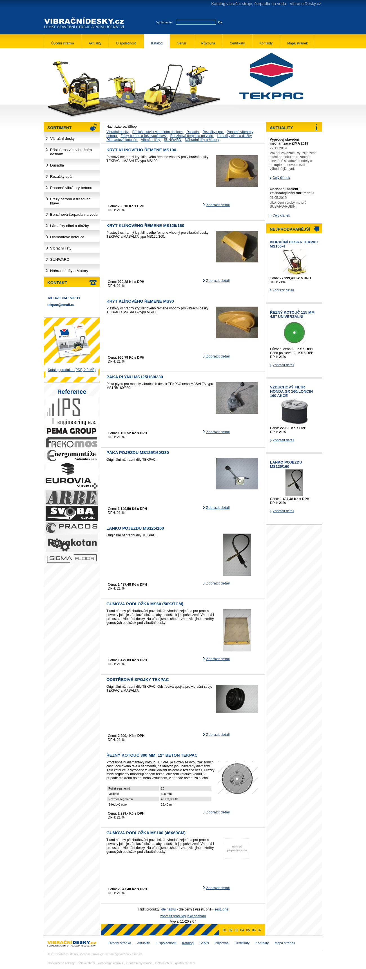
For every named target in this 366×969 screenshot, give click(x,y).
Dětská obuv (163, 963)
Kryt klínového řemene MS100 (141, 150)
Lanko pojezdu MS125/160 (135, 528)
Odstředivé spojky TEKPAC (137, 679)
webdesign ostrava (110, 963)
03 (236, 930)
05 (248, 930)
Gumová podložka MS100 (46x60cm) (146, 833)
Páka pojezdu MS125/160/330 (137, 452)
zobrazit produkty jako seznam (183, 916)
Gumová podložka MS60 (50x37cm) (144, 604)
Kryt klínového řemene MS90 (140, 301)
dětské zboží (86, 963)
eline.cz (137, 954)
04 (242, 930)
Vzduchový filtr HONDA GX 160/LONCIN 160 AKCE (291, 391)
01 (224, 930)
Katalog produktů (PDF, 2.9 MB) (71, 370)
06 (254, 930)
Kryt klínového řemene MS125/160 (145, 225)
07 (260, 930)
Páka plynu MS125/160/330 (134, 377)
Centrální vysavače (139, 963)
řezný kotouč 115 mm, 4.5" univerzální (293, 314)
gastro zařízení (185, 963)
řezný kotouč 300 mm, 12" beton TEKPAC (152, 755)
